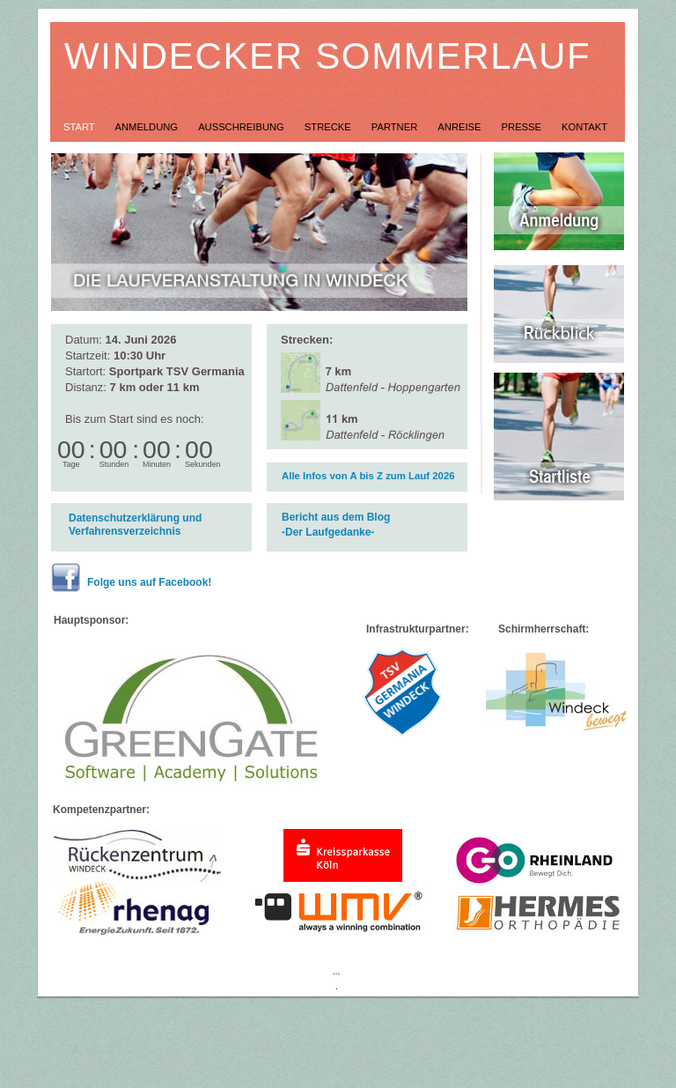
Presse (523, 127)
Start (80, 127)
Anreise (460, 127)
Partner (396, 127)
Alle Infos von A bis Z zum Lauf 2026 (368, 475)
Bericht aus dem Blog (336, 517)
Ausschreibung (242, 127)
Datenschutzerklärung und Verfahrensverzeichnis (135, 524)
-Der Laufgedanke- (328, 532)
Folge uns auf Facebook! (149, 582)
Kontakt (584, 127)
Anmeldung (148, 127)
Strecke (329, 127)
